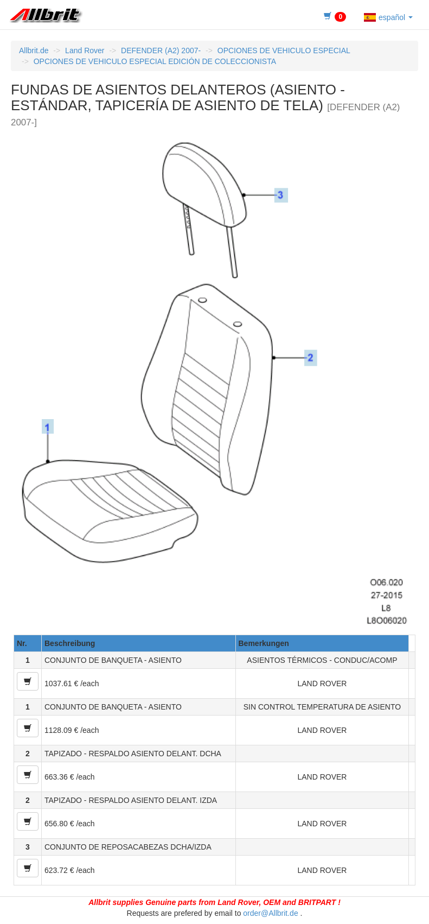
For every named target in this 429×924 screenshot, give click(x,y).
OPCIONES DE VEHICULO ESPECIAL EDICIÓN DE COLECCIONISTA (155, 61)
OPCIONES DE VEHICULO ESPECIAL (283, 50)
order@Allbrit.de (270, 913)
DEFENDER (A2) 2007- (161, 50)
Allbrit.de (33, 50)
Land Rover (84, 50)
